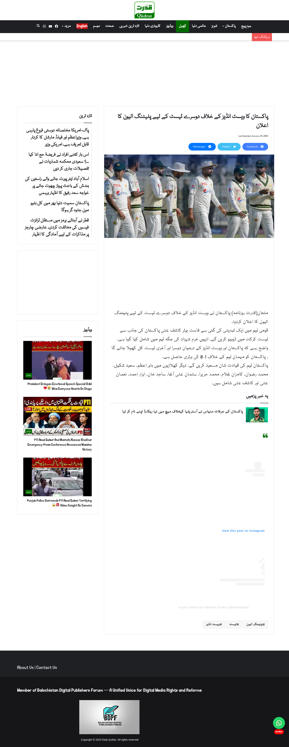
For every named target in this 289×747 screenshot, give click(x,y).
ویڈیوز (169, 26)
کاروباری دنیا (153, 26)
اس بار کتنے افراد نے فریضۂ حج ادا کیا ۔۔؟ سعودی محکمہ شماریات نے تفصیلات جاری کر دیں (180, 38)
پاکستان (230, 26)
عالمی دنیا (199, 26)
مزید (67, 26)
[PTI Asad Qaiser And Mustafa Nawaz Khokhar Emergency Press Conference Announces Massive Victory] (57, 416)
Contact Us (46, 667)
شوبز (214, 26)
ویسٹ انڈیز (213, 624)
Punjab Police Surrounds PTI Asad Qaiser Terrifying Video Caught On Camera (59, 503)
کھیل (182, 26)
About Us (25, 667)
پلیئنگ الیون (254, 624)
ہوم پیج (246, 26)
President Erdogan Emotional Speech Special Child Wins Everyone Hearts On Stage (59, 386)
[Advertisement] (144, 72)
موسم (96, 26)
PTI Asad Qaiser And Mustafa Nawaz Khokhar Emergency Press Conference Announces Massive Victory (59, 445)
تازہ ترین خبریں (129, 26)
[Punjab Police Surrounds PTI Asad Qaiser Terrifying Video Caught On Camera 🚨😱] (57, 477)
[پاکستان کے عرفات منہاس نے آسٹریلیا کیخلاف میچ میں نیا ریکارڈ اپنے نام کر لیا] (257, 414)
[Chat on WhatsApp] (279, 723)
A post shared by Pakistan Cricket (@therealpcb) (214, 607)
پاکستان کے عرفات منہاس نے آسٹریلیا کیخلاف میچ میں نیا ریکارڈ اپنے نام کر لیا (182, 411)
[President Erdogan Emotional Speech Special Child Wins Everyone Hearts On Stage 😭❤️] (57, 360)
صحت (109, 26)
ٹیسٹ (233, 624)
